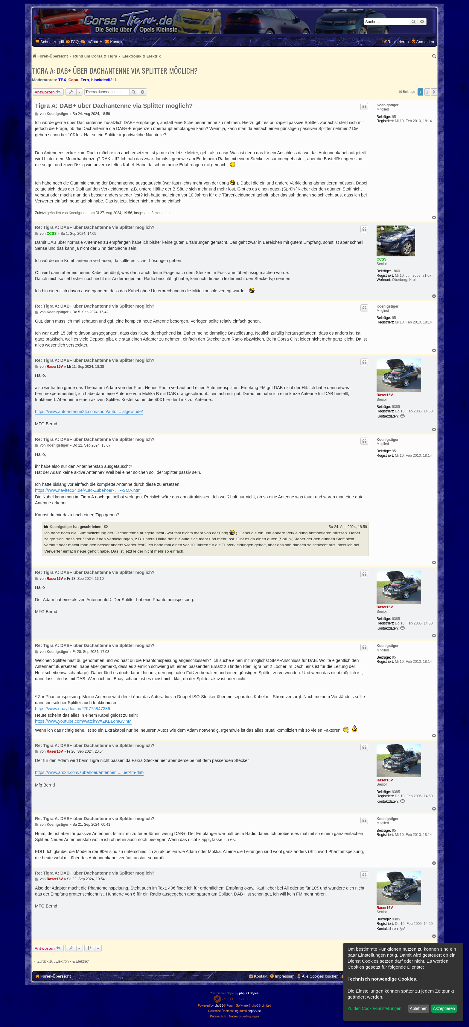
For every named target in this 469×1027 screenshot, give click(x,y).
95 (394, 117)
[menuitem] (72, 41)
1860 (396, 271)
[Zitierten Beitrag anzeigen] (106, 527)
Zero (84, 80)
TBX (62, 80)
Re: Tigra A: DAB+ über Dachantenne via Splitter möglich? (94, 227)
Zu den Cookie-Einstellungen (374, 1008)
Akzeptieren (444, 1008)
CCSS (381, 259)
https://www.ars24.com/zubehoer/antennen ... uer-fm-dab (89, 772)
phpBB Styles (248, 993)
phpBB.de (254, 1011)
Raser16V (385, 395)
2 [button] (427, 92)
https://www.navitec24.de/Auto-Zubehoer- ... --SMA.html (88, 490)
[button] (434, 92)
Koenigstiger (387, 105)
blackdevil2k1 (104, 80)
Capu (73, 80)
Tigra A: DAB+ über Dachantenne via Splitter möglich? (115, 70)
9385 (396, 407)
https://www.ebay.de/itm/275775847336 (72, 708)
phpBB (218, 1005)
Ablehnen (418, 1008)
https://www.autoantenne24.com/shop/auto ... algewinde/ (89, 411)
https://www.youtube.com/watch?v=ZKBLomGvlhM (83, 721)
